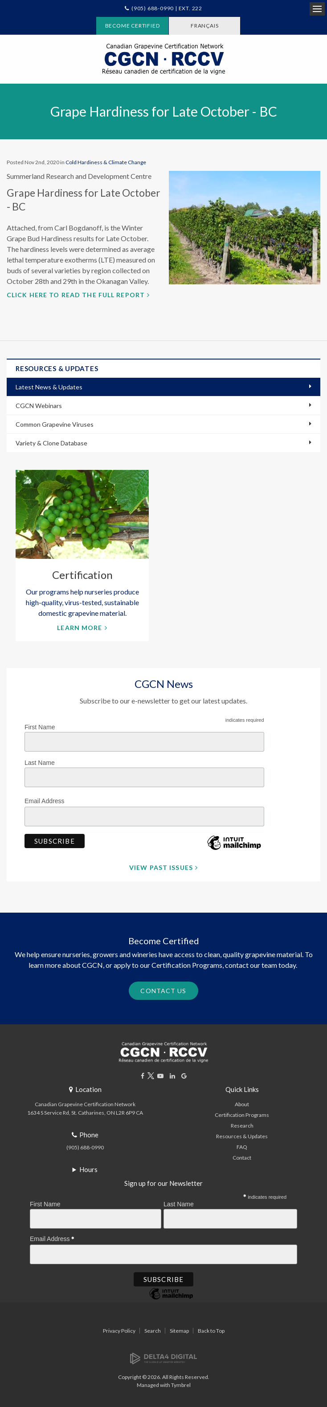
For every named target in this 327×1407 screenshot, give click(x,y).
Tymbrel (181, 1385)
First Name (40, 727)
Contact (242, 1157)
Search (152, 1330)
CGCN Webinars (39, 405)
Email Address (47, 800)
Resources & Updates (242, 1136)
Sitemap (179, 1330)
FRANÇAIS (204, 25)
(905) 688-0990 (85, 1147)
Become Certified (132, 25)
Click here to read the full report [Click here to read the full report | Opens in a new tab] (76, 295)
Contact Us (163, 991)
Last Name (40, 762)
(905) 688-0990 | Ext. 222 (166, 8)
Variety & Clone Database (51, 443)
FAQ (242, 1147)
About (242, 1104)
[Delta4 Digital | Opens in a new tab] (163, 1357)
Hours (88, 1169)
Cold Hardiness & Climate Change (105, 162)
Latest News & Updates (49, 387)
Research (242, 1125)
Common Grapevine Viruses (55, 424)
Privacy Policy (119, 1330)
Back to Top (211, 1330)
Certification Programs (242, 1115)
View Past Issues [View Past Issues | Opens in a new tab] (161, 867)
